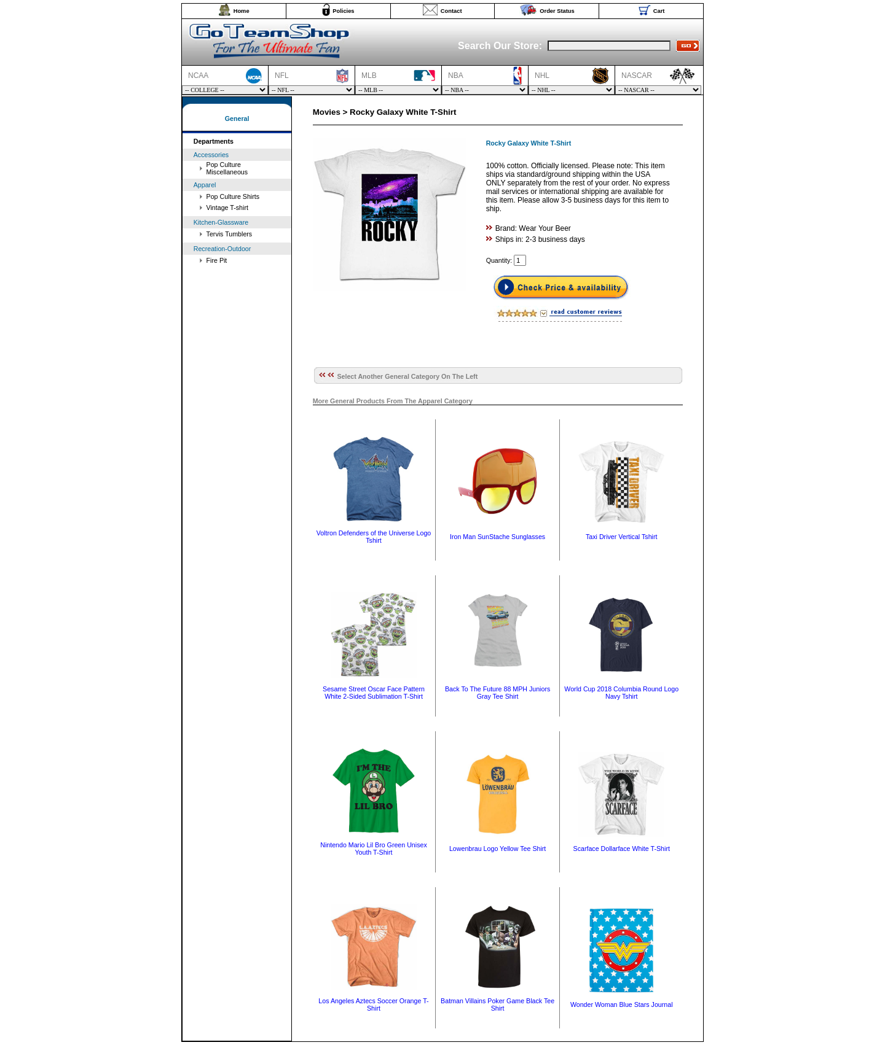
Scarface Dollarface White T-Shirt (621, 848)
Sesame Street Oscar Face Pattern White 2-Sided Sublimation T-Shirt (374, 692)
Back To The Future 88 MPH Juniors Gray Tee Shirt (497, 692)
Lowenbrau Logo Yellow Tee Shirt (497, 848)
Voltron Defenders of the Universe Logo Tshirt (374, 536)
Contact (451, 11)
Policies (343, 11)
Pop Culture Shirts (232, 196)
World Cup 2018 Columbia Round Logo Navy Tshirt (621, 692)
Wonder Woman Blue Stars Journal (621, 1004)
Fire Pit (216, 260)
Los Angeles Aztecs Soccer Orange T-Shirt (373, 1004)
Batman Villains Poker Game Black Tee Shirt (497, 1004)
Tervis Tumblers (229, 234)
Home (242, 11)
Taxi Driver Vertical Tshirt (621, 536)
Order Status (557, 11)
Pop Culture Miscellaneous (227, 168)
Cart (659, 11)
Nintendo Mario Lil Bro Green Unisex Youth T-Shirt (373, 848)
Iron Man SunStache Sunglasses (497, 536)
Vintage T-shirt (227, 207)
